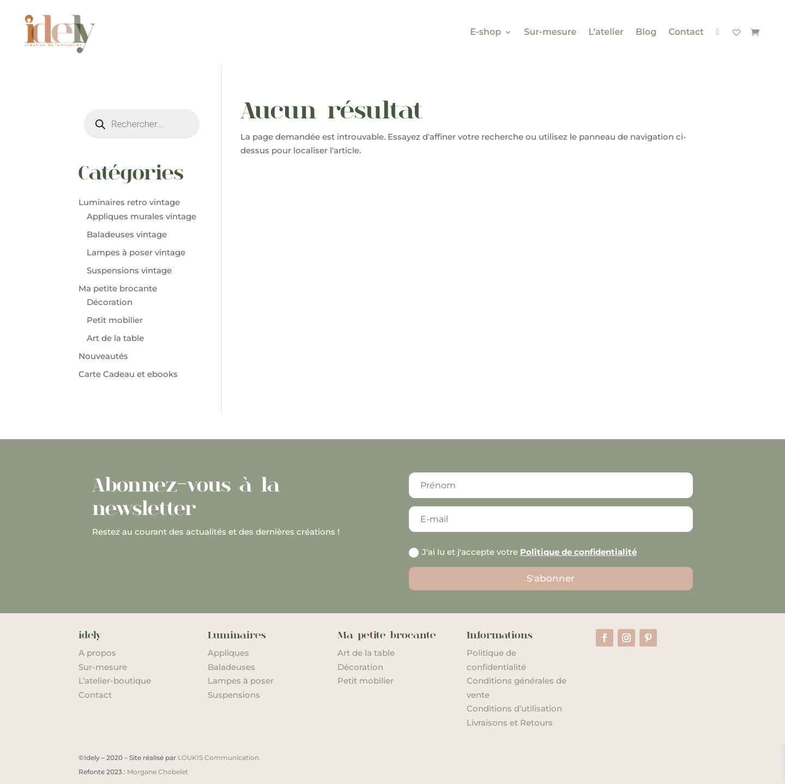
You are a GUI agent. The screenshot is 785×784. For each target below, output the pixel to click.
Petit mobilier (365, 680)
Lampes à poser (241, 680)
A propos (97, 653)
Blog (646, 32)
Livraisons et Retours (510, 722)
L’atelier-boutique (114, 680)
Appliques (228, 653)
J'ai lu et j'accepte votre (523, 552)
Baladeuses (231, 667)
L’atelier (606, 32)
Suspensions (234, 695)
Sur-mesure (550, 32)
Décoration (360, 667)
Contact (686, 32)
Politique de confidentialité (578, 552)
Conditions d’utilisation (514, 708)
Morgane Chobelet (157, 772)
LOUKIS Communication (218, 757)
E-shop (485, 32)
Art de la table (366, 653)
